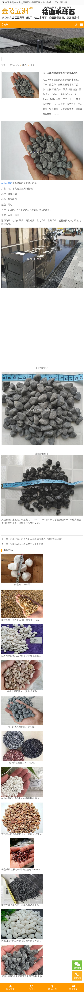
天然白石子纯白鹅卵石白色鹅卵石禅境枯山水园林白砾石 (22, 941)
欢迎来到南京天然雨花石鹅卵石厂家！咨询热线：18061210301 (36, 2)
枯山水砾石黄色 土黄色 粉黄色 (22, 691)
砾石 (24, 65)
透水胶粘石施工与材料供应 (22, 762)
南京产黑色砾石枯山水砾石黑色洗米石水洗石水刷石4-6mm (22, 905)
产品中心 (14, 65)
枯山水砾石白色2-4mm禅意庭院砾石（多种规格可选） (22, 798)
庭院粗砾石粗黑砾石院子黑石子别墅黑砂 (22, 976)
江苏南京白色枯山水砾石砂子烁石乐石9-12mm (22, 656)
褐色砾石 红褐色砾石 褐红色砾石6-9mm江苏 (22, 869)
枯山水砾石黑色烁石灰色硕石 (22, 727)
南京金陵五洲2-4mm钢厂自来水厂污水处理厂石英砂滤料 (22, 620)
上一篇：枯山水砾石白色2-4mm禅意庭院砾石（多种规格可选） (32, 539)
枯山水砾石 (6, 183)
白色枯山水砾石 (22, 584)
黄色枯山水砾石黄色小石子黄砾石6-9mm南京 (22, 834)
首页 (3, 65)
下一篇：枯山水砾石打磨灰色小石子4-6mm (22, 544)
